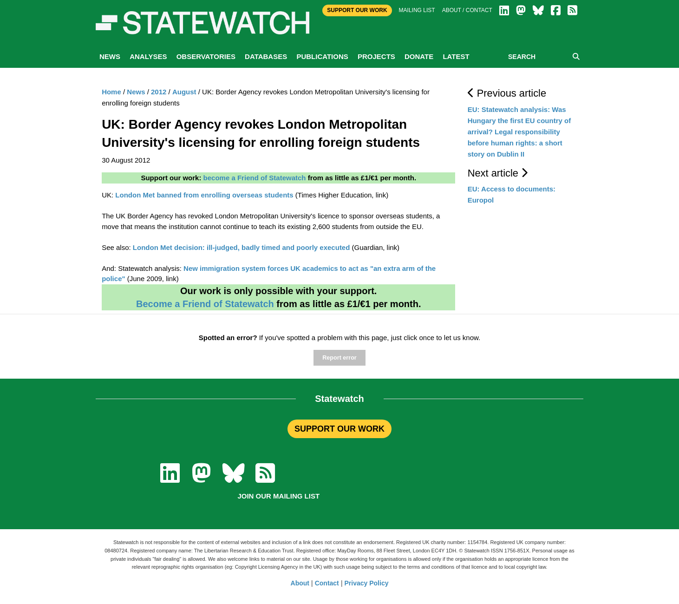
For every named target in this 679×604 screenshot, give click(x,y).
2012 (158, 92)
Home (111, 92)
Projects (376, 56)
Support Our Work (357, 10)
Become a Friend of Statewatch (205, 304)
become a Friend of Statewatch (254, 178)
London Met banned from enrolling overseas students (204, 195)
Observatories (205, 56)
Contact (327, 583)
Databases (266, 56)
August (184, 92)
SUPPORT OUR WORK (339, 428)
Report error (339, 358)
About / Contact (467, 10)
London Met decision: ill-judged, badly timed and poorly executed (241, 247)
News (109, 56)
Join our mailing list (278, 496)
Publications (322, 56)
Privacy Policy (367, 583)
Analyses (148, 56)
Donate (419, 56)
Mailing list (417, 10)
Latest (456, 56)
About (300, 583)
